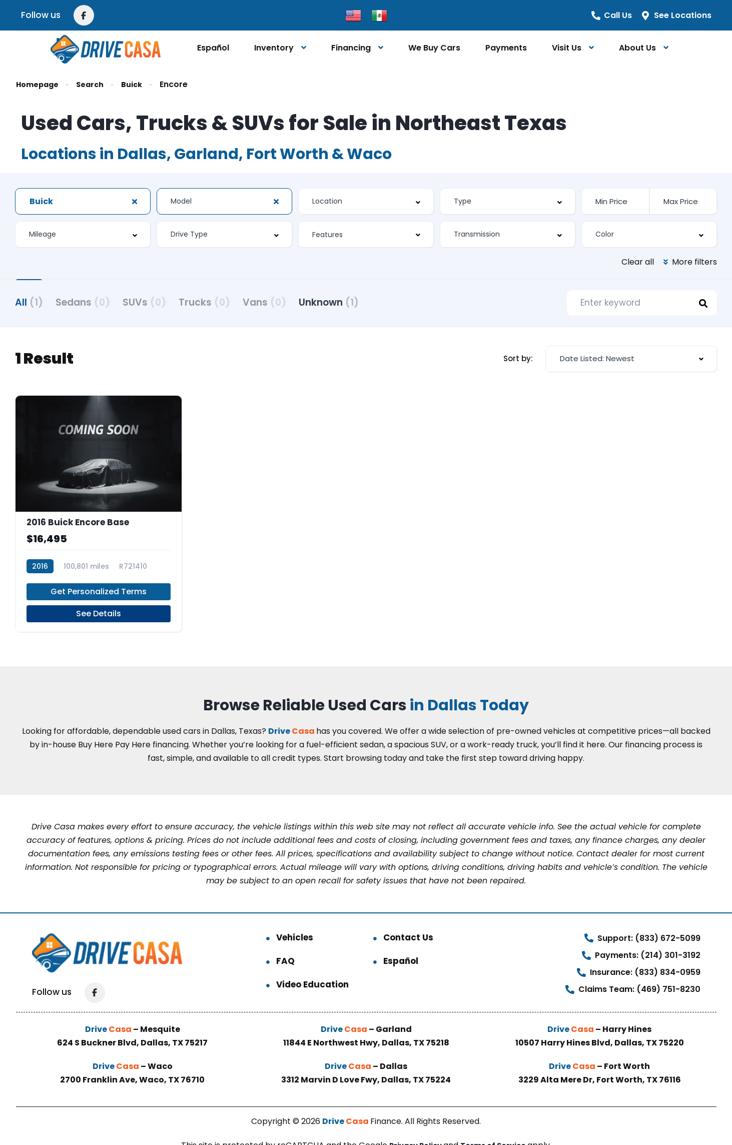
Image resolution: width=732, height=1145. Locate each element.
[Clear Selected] (135, 201)
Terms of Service (497, 1122)
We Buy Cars (434, 48)
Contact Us (408, 915)
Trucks (242, 301)
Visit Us (566, 48)
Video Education (312, 962)
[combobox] (83, 201)
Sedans (95, 301)
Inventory (274, 48)
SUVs (169, 301)
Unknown (391, 301)
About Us (637, 48)
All (29, 301)
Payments (506, 48)
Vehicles (294, 915)
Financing (351, 48)
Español (213, 48)
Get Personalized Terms (99, 569)
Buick (140, 84)
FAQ (285, 938)
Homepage (40, 84)
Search (96, 84)
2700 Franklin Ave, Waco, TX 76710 (132, 1057)
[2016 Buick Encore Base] (99, 503)
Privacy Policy (414, 1122)
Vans (314, 301)
